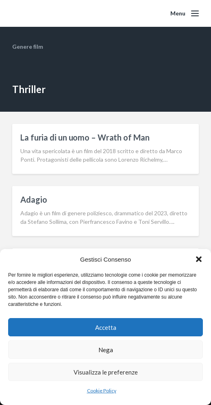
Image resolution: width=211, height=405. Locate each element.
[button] (199, 259)
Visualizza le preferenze (106, 372)
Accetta (105, 327)
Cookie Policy (101, 391)
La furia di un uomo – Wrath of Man (85, 137)
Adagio (33, 199)
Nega (105, 349)
